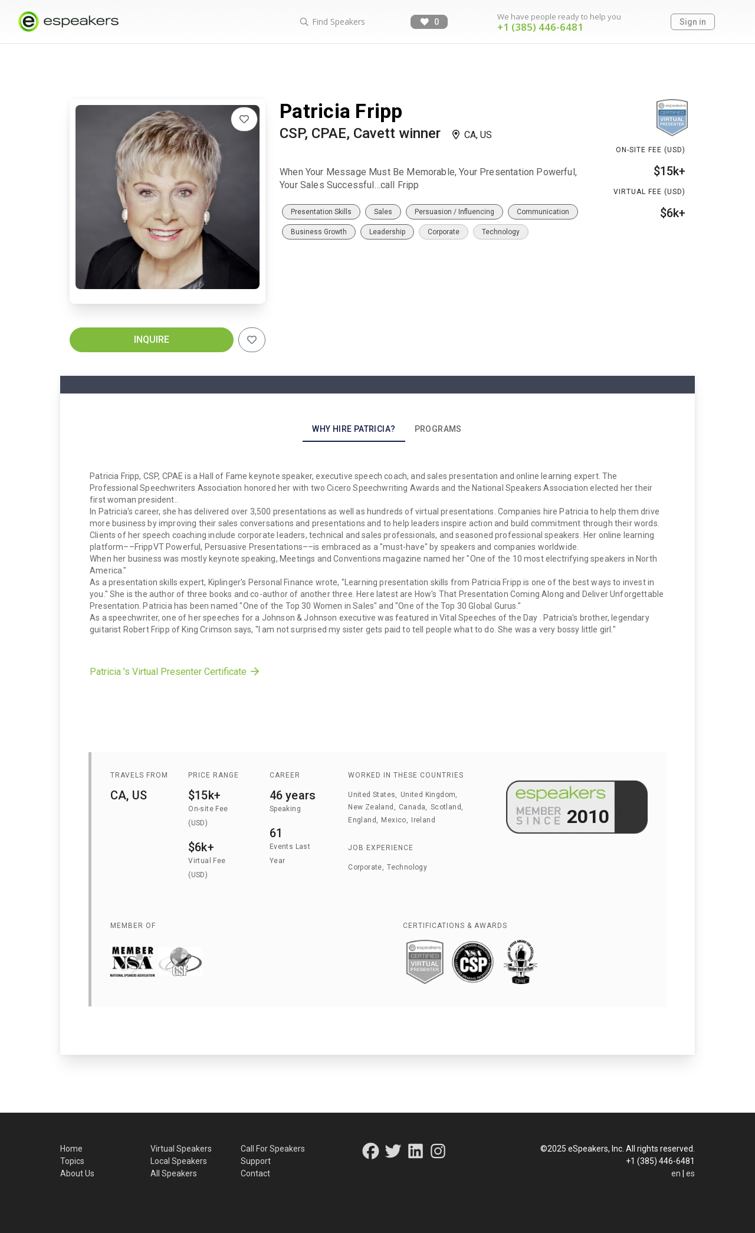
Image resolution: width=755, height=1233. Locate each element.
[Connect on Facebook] (370, 1154)
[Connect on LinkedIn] (416, 1154)
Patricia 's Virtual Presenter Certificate (175, 671)
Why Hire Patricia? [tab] (353, 429)
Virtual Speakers (181, 1148)
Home (71, 1148)
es (690, 1173)
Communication (543, 212)
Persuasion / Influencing (454, 212)
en (676, 1173)
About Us (77, 1173)
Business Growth (319, 232)
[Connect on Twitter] (393, 1154)
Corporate (443, 232)
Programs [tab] (438, 429)
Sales (383, 212)
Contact (255, 1173)
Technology (501, 232)
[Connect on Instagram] (438, 1154)
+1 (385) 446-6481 (540, 27)
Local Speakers (178, 1161)
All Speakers (173, 1173)
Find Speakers (332, 21)
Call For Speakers (273, 1148)
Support (256, 1161)
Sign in (693, 22)
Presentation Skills (321, 212)
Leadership (387, 232)
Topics (72, 1161)
